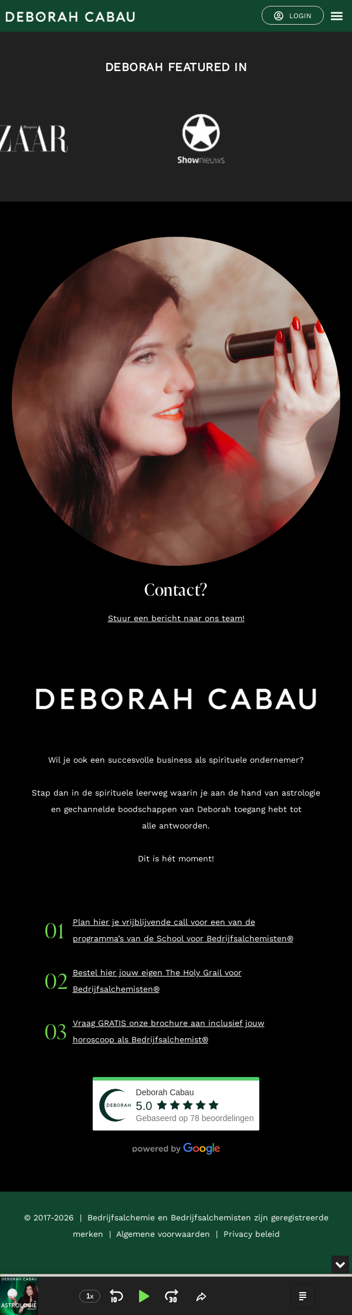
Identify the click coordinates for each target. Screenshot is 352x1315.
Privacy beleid (252, 1234)
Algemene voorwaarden (163, 1234)
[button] (336, 16)
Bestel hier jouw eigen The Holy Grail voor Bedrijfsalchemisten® (157, 981)
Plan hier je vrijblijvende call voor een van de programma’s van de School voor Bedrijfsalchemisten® (183, 930)
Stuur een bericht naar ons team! (176, 618)
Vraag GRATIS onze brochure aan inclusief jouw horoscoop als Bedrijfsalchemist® (169, 1031)
